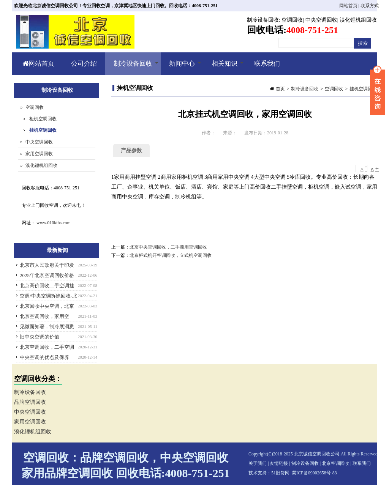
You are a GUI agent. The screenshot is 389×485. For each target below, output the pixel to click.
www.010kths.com (53, 222)
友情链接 (279, 463)
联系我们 (267, 63)
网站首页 (348, 5)
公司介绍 (84, 63)
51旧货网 (280, 473)
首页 (280, 88)
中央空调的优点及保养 (44, 357)
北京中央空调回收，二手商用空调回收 (168, 247)
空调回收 (292, 20)
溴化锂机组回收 (358, 20)
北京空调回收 (335, 463)
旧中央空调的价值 (39, 337)
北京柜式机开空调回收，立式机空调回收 (171, 255)
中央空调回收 (321, 20)
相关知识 (223, 67)
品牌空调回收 (30, 402)
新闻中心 (181, 67)
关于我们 (257, 463)
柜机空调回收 (43, 118)
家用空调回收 (39, 153)
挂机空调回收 (363, 88)
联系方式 (370, 5)
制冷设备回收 (263, 20)
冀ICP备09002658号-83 (314, 473)
